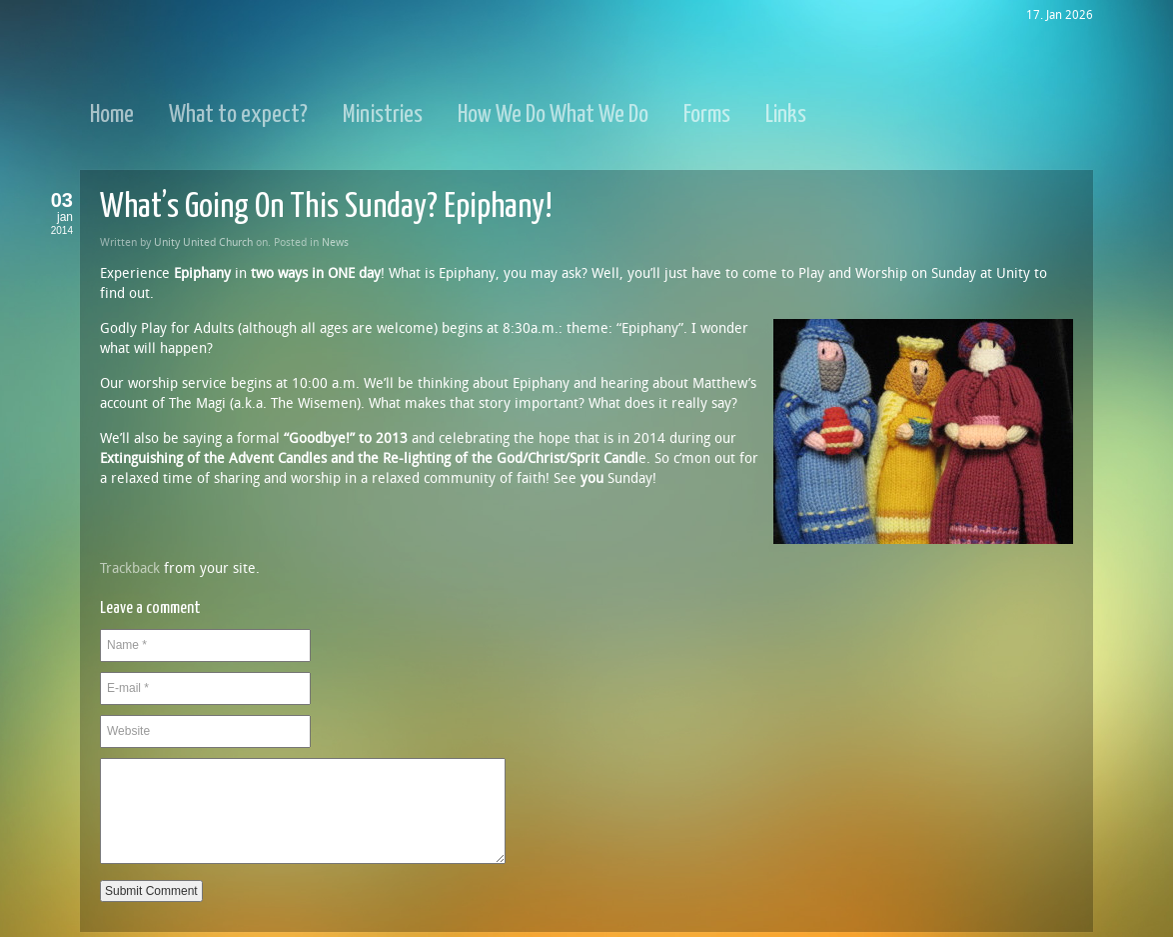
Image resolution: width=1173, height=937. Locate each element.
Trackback (130, 568)
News (335, 242)
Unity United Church (203, 242)
